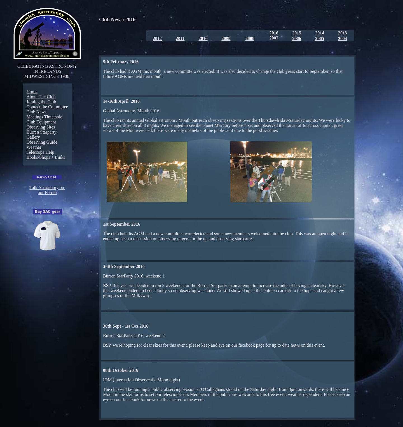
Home (32, 91)
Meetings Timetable (44, 117)
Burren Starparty (42, 132)
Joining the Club (41, 101)
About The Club (41, 96)
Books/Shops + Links (46, 157)
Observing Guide (42, 142)
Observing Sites (41, 127)
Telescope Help (40, 152)
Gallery (33, 137)
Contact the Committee (47, 106)
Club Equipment (41, 122)
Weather (34, 147)
